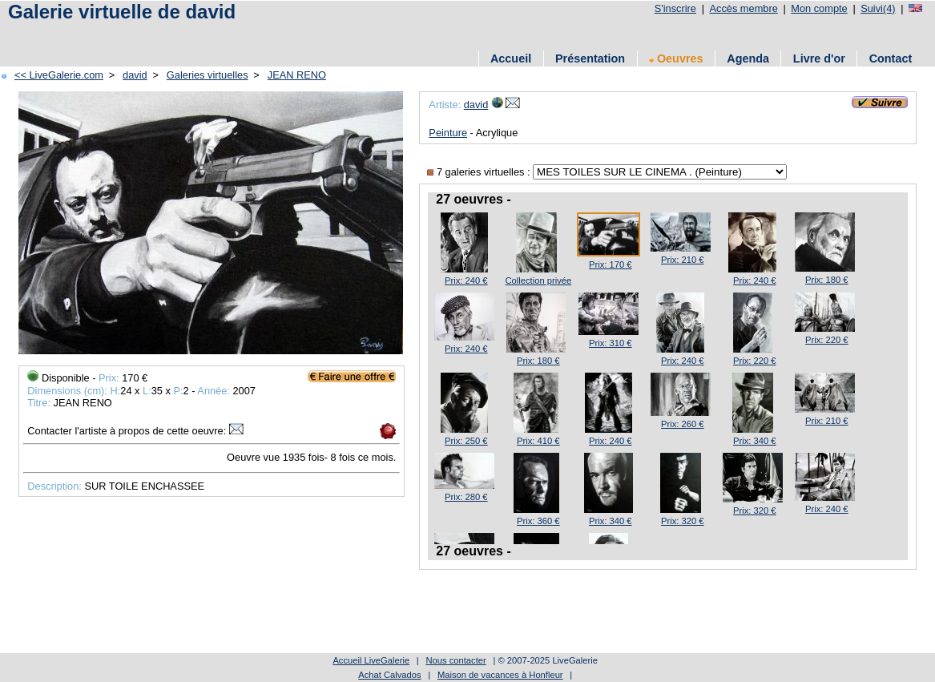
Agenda (748, 58)
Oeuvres (676, 58)
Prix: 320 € (682, 521)
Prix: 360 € (538, 521)
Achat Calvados (389, 675)
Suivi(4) (877, 8)
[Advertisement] (295, 34)
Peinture (448, 133)
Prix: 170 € (610, 264)
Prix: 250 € (466, 441)
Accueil (510, 58)
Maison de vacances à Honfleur (500, 675)
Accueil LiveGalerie (370, 660)
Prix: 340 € (754, 441)
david (135, 75)
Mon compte (819, 8)
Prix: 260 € (682, 424)
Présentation (590, 58)
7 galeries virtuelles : (480, 172)
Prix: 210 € (682, 259)
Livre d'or (819, 58)
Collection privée (538, 280)
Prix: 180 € (826, 280)
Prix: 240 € (466, 280)
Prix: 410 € (538, 441)
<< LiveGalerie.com (58, 75)
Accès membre (743, 8)
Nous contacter (455, 660)
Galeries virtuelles (207, 75)
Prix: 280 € (466, 497)
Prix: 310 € (610, 343)
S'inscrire (675, 8)
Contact (891, 58)
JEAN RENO (297, 75)
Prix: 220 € (754, 360)
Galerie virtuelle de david (122, 11)
